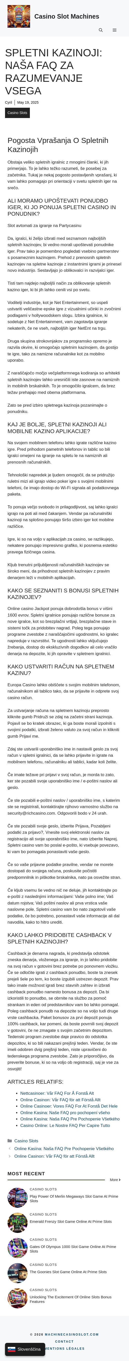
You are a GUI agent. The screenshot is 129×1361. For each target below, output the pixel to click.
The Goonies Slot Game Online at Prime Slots (68, 1272)
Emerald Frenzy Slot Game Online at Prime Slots (71, 1221)
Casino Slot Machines (66, 16)
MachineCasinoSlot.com (72, 1334)
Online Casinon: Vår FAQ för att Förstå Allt (54, 1156)
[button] (101, 29)
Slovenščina (24, 1349)
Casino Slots (17, 113)
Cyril (8, 102)
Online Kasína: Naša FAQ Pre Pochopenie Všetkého (64, 1148)
